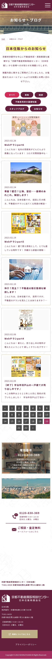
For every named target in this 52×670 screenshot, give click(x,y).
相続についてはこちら (21, 634)
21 (19, 427)
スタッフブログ (16, 108)
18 (32, 421)
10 (26, 414)
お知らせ (38, 108)
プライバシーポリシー (26, 644)
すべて (12, 94)
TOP (3, 39)
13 (46, 414)
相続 (41, 94)
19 (39, 421)
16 (19, 421)
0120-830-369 (29, 455)
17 (26, 421)
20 (46, 421)
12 (39, 414)
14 (5, 421)
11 (32, 414)
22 (26, 427)
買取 (27, 94)
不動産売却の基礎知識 (26, 101)
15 (12, 421)
